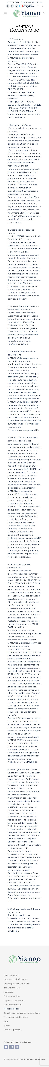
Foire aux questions (12, 1029)
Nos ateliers (9, 992)
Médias (7, 1025)
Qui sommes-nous (12, 1004)
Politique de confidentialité (16, 1017)
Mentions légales (11, 1009)
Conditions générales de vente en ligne (22, 1013)
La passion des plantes (14, 1000)
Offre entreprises (12, 996)
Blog (6, 1021)
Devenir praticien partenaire (17, 983)
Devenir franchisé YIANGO (15, 979)
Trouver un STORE (12, 987)
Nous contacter (11, 975)
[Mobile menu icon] (5, 13)
